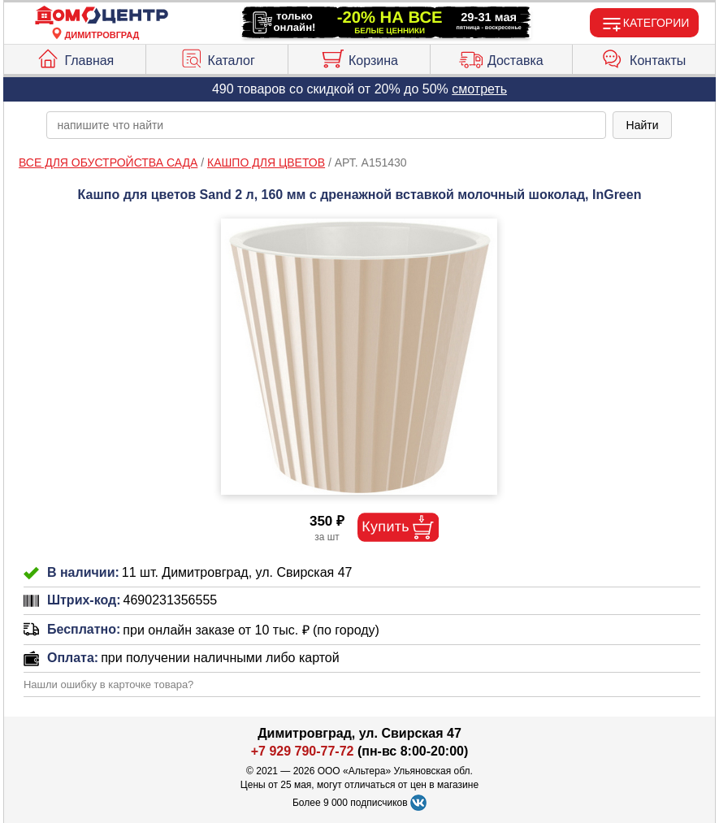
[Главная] (101, 16)
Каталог (217, 57)
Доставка (501, 57)
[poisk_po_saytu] (325, 125)
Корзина (359, 57)
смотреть (479, 89)
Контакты (643, 57)
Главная (75, 57)
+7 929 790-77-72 (302, 751)
